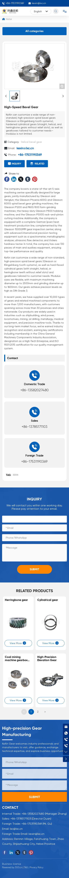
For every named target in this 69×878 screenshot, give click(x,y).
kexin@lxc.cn (37, 3)
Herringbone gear (16, 600)
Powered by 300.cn (12, 867)
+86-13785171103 (34, 427)
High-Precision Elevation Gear (47, 658)
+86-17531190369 (13, 3)
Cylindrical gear (47, 600)
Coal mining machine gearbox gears (16, 660)
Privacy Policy (36, 867)
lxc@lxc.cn (16, 828)
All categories (34, 31)
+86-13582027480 (34, 390)
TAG (26, 867)
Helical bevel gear (31, 142)
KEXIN (15, 475)
